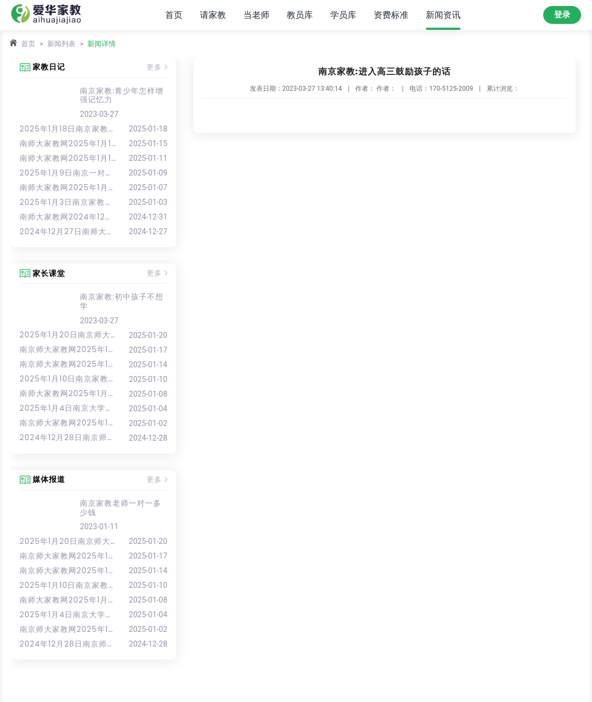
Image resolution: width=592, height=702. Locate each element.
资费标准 (391, 15)
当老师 (256, 15)
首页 (173, 15)
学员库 (343, 15)
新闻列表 (61, 44)
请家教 (213, 15)
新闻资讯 (443, 15)
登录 (562, 15)
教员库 (300, 15)
